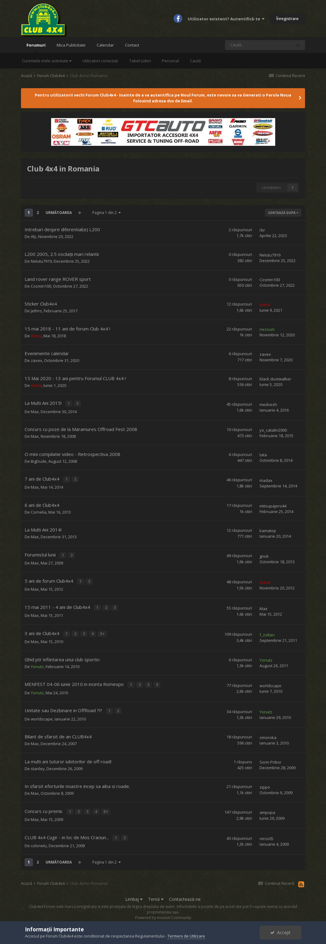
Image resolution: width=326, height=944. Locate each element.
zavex (36, 360)
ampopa (267, 806)
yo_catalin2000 (273, 429)
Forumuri (36, 47)
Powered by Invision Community (163, 910)
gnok (264, 554)
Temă (155, 892)
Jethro (36, 311)
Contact (132, 45)
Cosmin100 (41, 286)
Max (35, 410)
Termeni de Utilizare (186, 936)
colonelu (39, 838)
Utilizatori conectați (100, 61)
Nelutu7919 (41, 261)
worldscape (270, 680)
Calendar (105, 45)
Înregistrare (287, 18)
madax (266, 479)
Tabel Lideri (140, 61)
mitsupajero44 (273, 504)
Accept (280, 932)
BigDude (38, 460)
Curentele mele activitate (46, 61)
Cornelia (38, 510)
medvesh (268, 404)
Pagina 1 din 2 (106, 212)
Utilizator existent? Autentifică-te (226, 19)
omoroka (268, 731)
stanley (38, 762)
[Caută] (258, 45)
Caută (195, 61)
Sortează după (283, 213)
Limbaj (134, 892)
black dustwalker (275, 379)
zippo (265, 781)
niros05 (266, 831)
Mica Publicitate (71, 45)
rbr (262, 230)
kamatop (268, 529)
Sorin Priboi (270, 756)
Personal (170, 61)
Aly (33, 236)
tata (263, 454)
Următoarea (59, 212)
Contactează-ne (185, 892)
